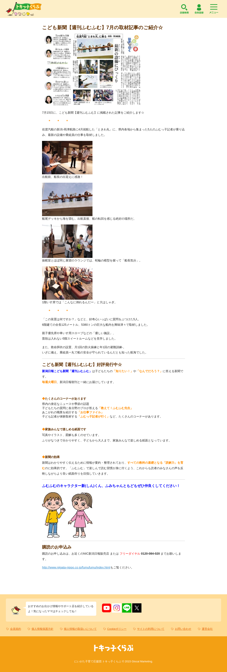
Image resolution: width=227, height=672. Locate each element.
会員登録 (199, 9)
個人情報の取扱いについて (80, 628)
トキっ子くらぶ (24, 9)
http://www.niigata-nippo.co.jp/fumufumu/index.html (76, 567)
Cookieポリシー (117, 628)
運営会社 (207, 628)
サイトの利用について (150, 628)
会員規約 (15, 628)
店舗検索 (184, 9)
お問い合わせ (183, 628)
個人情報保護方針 (42, 628)
